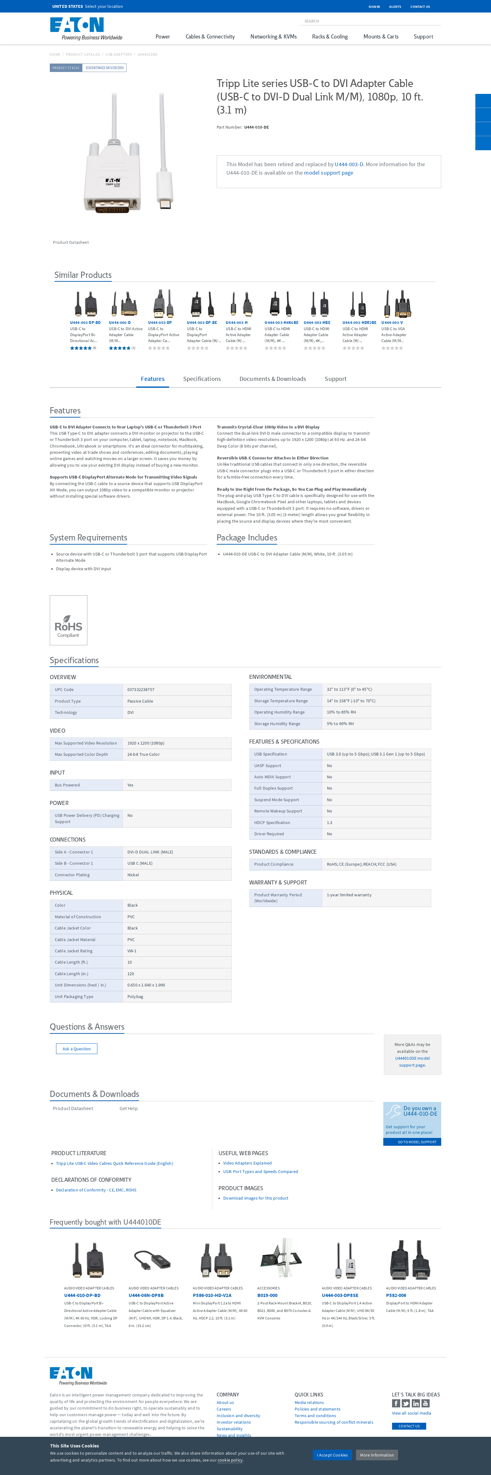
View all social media (411, 1413)
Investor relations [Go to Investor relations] (234, 1422)
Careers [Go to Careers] (224, 1409)
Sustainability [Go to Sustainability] (230, 1428)
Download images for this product (255, 1198)
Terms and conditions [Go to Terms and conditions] (315, 1415)
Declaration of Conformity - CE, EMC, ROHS (96, 1190)
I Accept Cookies (332, 1455)
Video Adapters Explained (247, 1163)
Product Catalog (83, 54)
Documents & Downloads (273, 378)
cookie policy (230, 1460)
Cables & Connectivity (210, 36)
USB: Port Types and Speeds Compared (260, 1171)
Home (55, 54)
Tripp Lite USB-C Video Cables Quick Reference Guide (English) (114, 1163)
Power (163, 36)
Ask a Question (77, 1049)
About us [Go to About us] (225, 1402)
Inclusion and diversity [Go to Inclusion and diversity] (238, 1415)
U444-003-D (349, 164)
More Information (377, 1455)
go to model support (417, 1142)
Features (152, 378)
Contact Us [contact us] (409, 1426)
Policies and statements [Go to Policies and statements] (317, 1409)
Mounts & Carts (381, 36)
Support (423, 36)
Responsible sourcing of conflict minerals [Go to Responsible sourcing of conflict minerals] (334, 1422)
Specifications (202, 378)
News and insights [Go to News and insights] (234, 1435)
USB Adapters (119, 54)
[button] (61, 319)
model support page (328, 172)
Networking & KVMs (274, 36)
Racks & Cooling (330, 36)
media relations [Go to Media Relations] (309, 1402)
